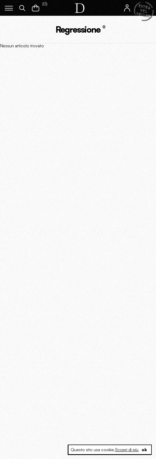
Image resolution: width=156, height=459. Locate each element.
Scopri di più (126, 449)
